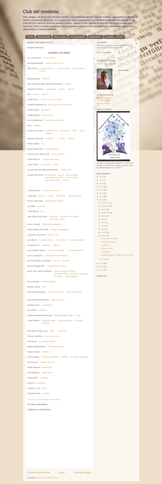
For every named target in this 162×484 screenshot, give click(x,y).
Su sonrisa (105, 245)
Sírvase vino (65, 131)
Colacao (48, 133)
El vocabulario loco (75, 250)
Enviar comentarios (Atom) (48, 478)
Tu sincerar (45, 164)
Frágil (78, 315)
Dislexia (41, 196)
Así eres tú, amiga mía (79, 274)
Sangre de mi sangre (108, 242)
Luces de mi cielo (52, 336)
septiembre (105, 213)
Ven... (43, 144)
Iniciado (50, 196)
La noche (61, 139)
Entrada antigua (82, 472)
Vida (42, 211)
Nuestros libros (60, 37)
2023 (101, 180)
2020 (101, 190)
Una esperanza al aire (54, 177)
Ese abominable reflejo (63, 315)
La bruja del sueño (77, 240)
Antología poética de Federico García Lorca (117, 255)
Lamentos (44, 378)
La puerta (41, 206)
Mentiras (45, 79)
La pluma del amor (46, 68)
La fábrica (45, 323)
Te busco (65, 261)
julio (103, 219)
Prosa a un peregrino (59, 230)
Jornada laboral (74, 196)
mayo (103, 226)
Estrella (64, 357)
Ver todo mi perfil (103, 103)
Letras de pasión (64, 68)
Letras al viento (49, 58)
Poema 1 (62, 89)
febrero (104, 236)
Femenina (43, 310)
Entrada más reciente (38, 472)
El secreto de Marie (56, 347)
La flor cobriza (61, 240)
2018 (101, 197)
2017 (101, 200)
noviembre (105, 206)
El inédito (79, 321)
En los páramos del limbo (64, 271)
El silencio (50, 139)
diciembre (105, 203)
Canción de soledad (56, 250)
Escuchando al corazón (54, 120)
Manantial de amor (52, 180)
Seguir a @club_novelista (106, 64)
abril (103, 229)
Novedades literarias (77, 37)
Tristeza (71, 139)
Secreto (57, 261)
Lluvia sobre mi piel (55, 292)
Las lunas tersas (46, 240)
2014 (101, 270)
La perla (46, 393)
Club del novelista (40, 11)
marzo (103, 232)
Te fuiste (42, 71)
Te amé (61, 175)
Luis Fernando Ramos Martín (105, 99)
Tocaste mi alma (57, 300)
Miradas (68, 84)
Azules (56, 164)
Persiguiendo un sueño (56, 266)
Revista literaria (95, 37)
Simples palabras (49, 282)
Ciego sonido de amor (54, 63)
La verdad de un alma (109, 238)
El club (30, 37)
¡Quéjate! (37, 126)
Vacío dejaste (71, 276)
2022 (101, 183)
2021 (101, 187)
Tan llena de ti (50, 175)
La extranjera (50, 89)
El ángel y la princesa (50, 357)
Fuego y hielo (53, 235)
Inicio (62, 472)
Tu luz (44, 388)
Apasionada (47, 367)
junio (103, 222)
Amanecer (62, 331)
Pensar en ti (66, 170)
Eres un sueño (72, 175)
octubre (104, 209)
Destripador (61, 196)
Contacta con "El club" (114, 37)
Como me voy (47, 115)
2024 (101, 177)
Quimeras (54, 217)
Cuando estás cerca (51, 159)
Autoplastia (45, 110)
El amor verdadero (65, 321)
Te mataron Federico (47, 341)
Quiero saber (47, 373)
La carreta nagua (49, 321)
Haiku (52, 331)
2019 (101, 193)
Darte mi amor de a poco (51, 100)
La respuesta (47, 305)
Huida (81, 131)
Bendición (46, 245)
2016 (101, 263)
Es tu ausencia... (72, 177)
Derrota (71, 89)
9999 (75, 131)
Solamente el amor (57, 219)
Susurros (56, 245)
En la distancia (79, 68)
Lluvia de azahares (74, 292)
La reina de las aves (51, 190)
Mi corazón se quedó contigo (60, 105)
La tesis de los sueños (69, 217)
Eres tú (66, 180)
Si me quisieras (58, 154)
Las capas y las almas (79, 357)
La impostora (40, 383)
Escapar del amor (47, 362)
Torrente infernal (61, 274)
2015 (101, 266)
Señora (45, 94)
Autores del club (43, 37)
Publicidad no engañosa (52, 224)
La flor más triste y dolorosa (56, 256)
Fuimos (36, 94)
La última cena (51, 131)
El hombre (58, 276)
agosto (104, 216)
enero (103, 259)
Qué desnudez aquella (54, 201)
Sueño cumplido (51, 149)
